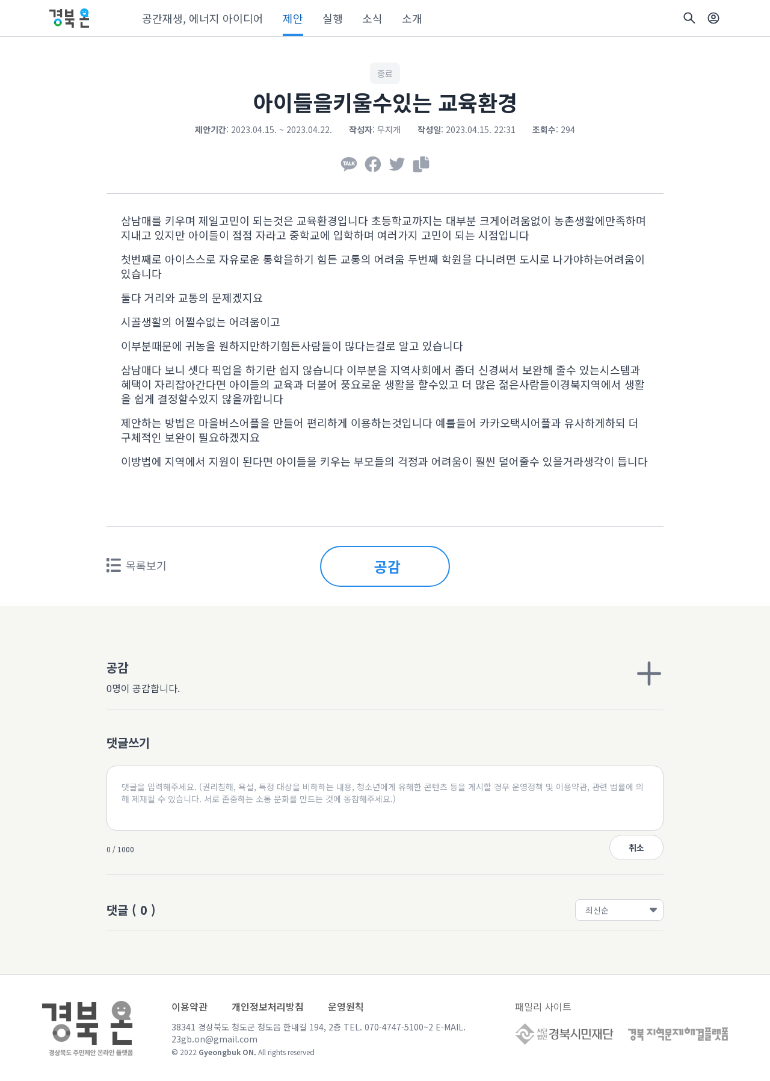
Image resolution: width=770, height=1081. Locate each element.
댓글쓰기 (128, 742)
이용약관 (189, 1006)
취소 (636, 847)
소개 (412, 18)
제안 (293, 18)
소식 (372, 18)
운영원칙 (346, 1006)
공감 (387, 566)
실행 (332, 18)
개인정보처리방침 (268, 1006)
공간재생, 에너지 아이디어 (202, 18)
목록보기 (136, 565)
